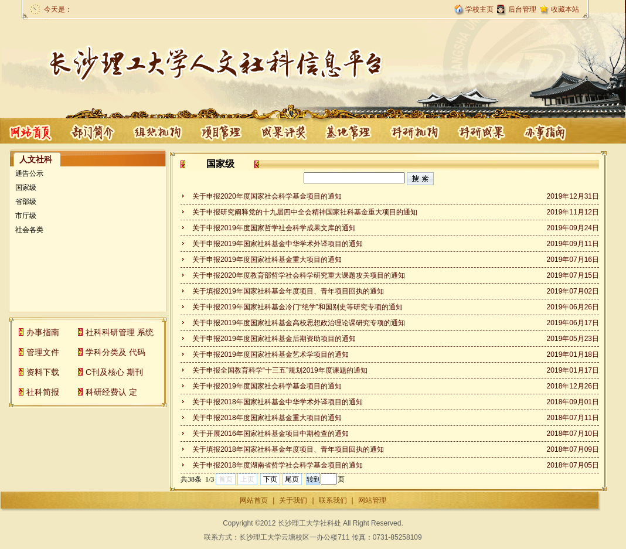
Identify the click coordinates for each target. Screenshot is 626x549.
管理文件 (42, 352)
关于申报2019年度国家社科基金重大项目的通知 (267, 259)
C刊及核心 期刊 (114, 372)
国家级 (25, 187)
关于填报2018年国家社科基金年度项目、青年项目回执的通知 (288, 449)
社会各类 (29, 230)
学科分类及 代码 (115, 352)
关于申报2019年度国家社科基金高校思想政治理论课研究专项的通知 (298, 323)
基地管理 (285, 131)
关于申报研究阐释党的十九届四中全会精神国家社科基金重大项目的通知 (304, 212)
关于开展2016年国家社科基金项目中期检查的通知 (270, 433)
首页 (31, 131)
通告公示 (29, 173)
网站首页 (254, 500)
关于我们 (293, 500)
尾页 (292, 479)
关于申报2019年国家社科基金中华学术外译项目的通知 (277, 244)
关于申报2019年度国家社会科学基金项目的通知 (267, 386)
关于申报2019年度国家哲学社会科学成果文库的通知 (274, 228)
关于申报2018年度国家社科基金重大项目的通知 (267, 418)
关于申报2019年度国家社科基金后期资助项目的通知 (274, 339)
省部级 (25, 201)
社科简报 (42, 392)
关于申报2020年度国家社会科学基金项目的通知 (267, 196)
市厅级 (25, 216)
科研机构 (351, 131)
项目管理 (156, 131)
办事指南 (482, 131)
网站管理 (372, 500)
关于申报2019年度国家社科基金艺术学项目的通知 (270, 354)
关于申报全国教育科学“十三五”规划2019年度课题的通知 (280, 370)
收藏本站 (565, 9)
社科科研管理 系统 (120, 332)
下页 (270, 479)
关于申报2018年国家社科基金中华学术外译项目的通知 (277, 402)
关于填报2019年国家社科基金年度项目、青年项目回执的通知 (288, 291)
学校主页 (479, 9)
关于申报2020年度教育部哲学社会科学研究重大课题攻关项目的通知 (298, 275)
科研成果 (417, 131)
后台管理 (522, 9)
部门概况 (92, 131)
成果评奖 (221, 131)
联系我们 (333, 500)
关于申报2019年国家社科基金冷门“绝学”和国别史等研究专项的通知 (297, 307)
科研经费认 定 (111, 392)
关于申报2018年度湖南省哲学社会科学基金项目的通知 (277, 465)
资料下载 (42, 372)
